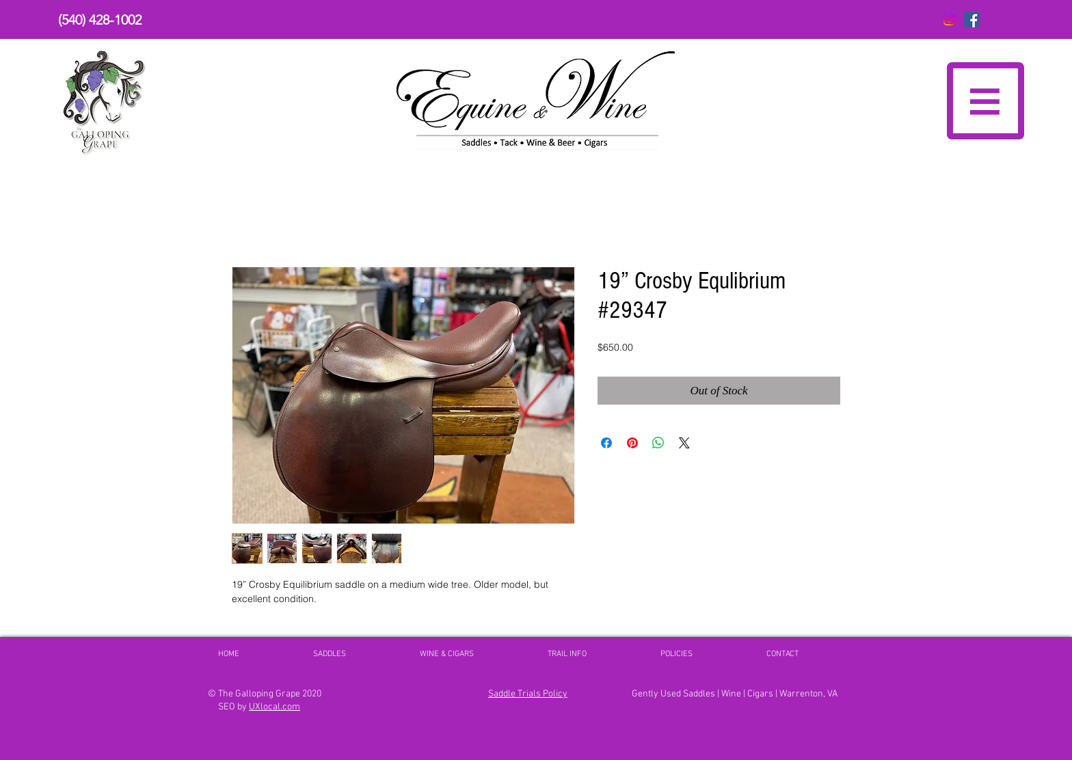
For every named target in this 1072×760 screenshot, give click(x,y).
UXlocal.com (274, 707)
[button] (1050, 20)
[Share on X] (684, 443)
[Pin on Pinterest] (632, 443)
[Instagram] (949, 19)
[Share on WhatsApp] (658, 443)
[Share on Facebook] (606, 443)
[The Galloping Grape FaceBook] (972, 19)
